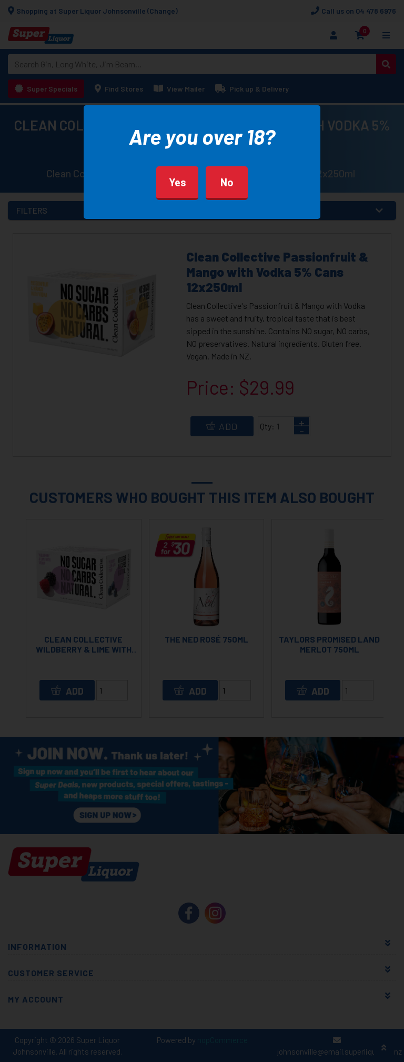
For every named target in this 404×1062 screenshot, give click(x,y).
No (227, 182)
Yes (177, 182)
